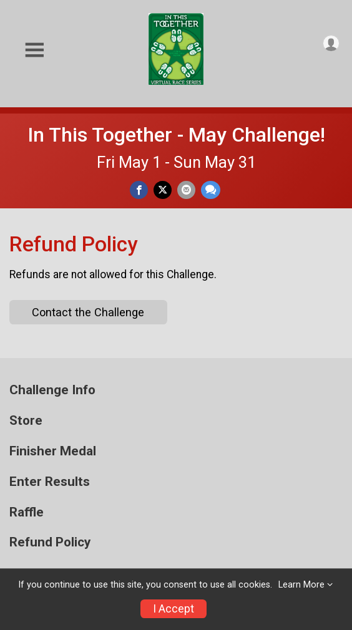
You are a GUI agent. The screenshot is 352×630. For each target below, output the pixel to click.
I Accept (173, 609)
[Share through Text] (210, 190)
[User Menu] (331, 43)
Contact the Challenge (88, 312)
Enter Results (49, 482)
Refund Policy (49, 542)
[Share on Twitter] (163, 190)
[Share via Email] (186, 190)
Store (25, 421)
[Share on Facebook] (139, 190)
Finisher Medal (52, 451)
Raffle (26, 512)
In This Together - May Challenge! (176, 135)
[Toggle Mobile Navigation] (34, 50)
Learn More (301, 584)
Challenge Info (52, 390)
